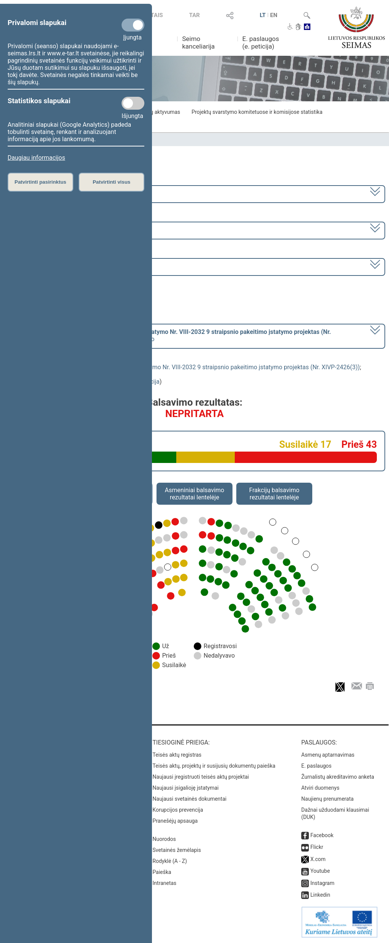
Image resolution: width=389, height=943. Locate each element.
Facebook (322, 835)
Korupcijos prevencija (178, 810)
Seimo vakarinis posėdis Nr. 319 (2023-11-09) (69, 266)
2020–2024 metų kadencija (45, 193)
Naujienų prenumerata (327, 799)
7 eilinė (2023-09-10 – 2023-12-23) (54, 229)
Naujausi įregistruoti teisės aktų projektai (201, 777)
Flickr (316, 847)
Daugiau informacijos (36, 157)
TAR (194, 15)
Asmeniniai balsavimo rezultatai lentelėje (194, 493)
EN (273, 15)
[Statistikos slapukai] (133, 103)
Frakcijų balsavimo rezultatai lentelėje (274, 493)
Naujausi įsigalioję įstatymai (186, 788)
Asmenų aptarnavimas (327, 755)
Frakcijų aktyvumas (157, 112)
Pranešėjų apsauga (175, 821)
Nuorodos (164, 839)
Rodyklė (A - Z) (170, 861)
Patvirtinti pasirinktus (40, 182)
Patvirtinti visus (111, 182)
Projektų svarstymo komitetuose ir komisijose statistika (256, 112)
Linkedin (320, 895)
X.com (318, 859)
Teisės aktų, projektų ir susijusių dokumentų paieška (214, 766)
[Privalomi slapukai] (133, 25)
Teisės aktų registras (177, 755)
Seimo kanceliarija (198, 42)
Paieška (162, 872)
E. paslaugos (316, 766)
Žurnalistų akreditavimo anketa (337, 777)
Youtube (320, 871)
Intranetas (165, 883)
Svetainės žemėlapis (177, 850)
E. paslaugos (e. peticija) (260, 42)
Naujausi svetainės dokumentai (190, 799)
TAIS (157, 15)
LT (263, 15)
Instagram (322, 883)
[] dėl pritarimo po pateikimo (169, 335)
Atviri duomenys (320, 788)
